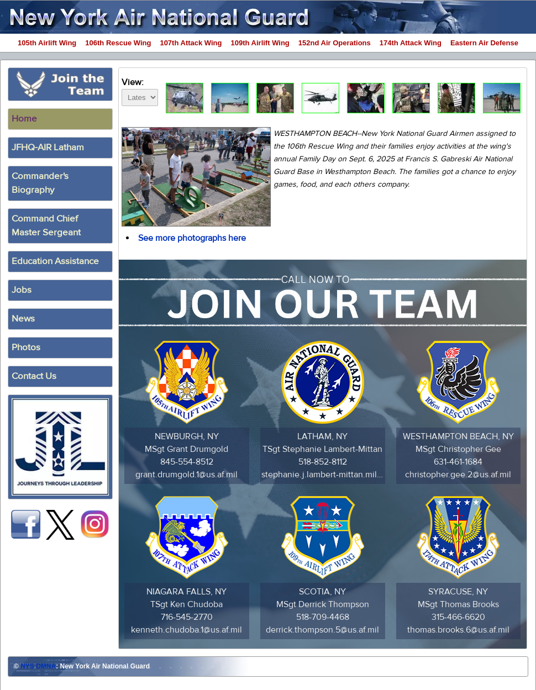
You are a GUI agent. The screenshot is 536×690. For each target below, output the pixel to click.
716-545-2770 (187, 617)
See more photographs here (192, 238)
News (23, 319)
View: (140, 90)
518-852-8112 (322, 461)
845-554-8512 (186, 461)
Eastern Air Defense (484, 43)
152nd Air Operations (334, 43)
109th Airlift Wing (260, 43)
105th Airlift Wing (47, 43)
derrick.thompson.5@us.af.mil (322, 629)
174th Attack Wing (411, 43)
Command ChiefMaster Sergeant (46, 226)
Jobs (21, 290)
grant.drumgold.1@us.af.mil (186, 474)
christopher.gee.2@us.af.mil (458, 474)
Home (24, 119)
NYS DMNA (38, 666)
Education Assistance (55, 261)
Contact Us (34, 376)
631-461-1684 (458, 461)
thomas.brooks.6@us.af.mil (458, 629)
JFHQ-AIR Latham (48, 147)
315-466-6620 (458, 617)
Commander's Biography (40, 183)
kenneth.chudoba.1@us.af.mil (186, 629)
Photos (26, 347)
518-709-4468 (322, 617)
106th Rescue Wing (118, 43)
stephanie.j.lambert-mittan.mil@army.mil (322, 474)
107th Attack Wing (191, 43)
